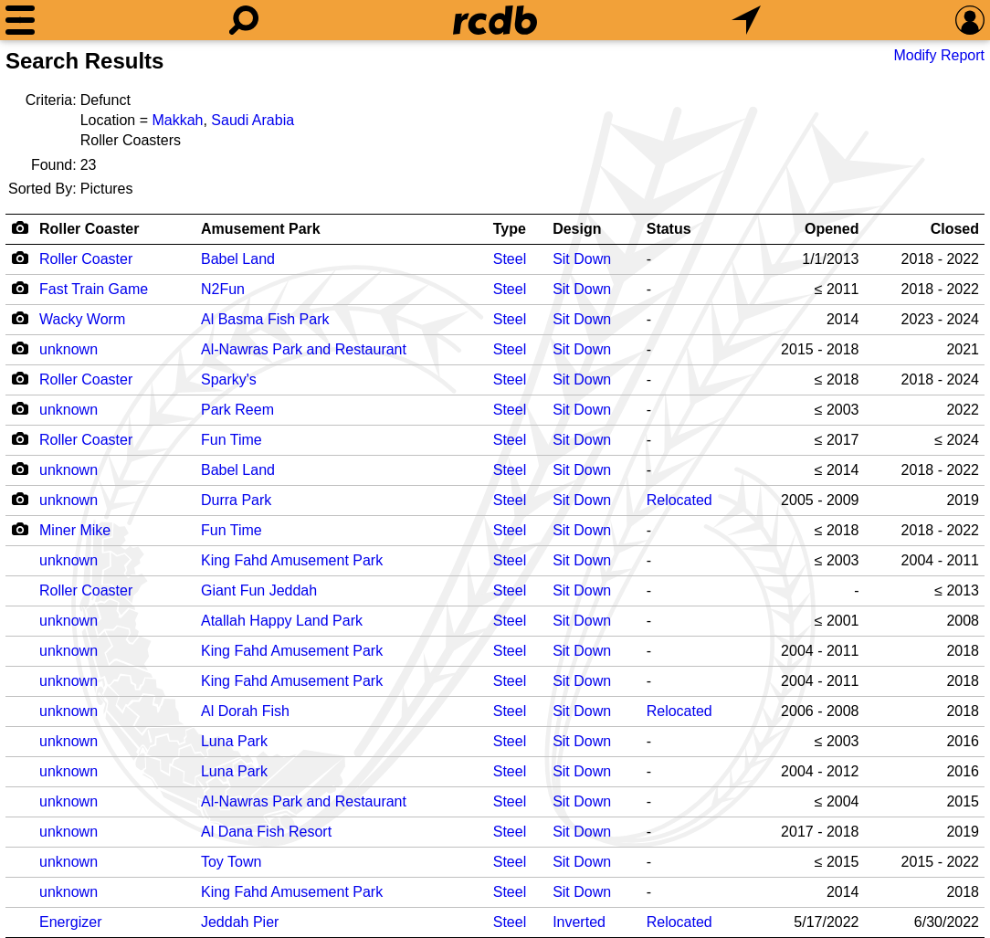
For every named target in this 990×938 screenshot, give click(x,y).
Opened (832, 229)
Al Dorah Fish (245, 711)
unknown (68, 349)
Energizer (70, 922)
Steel (509, 259)
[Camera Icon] (19, 257)
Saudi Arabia (252, 120)
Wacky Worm (82, 319)
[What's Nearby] (746, 20)
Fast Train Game (93, 289)
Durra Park (236, 500)
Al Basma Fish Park (265, 319)
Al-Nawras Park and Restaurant (303, 349)
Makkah (177, 120)
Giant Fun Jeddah (259, 590)
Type (509, 229)
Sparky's (229, 379)
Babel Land (238, 259)
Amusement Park (261, 229)
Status (669, 229)
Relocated (679, 500)
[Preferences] (970, 20)
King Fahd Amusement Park (292, 560)
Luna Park (234, 741)
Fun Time (231, 440)
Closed (955, 229)
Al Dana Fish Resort (266, 831)
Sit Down (582, 259)
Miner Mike (75, 530)
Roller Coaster (89, 229)
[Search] (243, 20)
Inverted (579, 922)
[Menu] (20, 20)
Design (577, 229)
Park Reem (237, 409)
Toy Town (231, 861)
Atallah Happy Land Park (282, 620)
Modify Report (939, 55)
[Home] (495, 20)
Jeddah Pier (240, 922)
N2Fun (223, 289)
